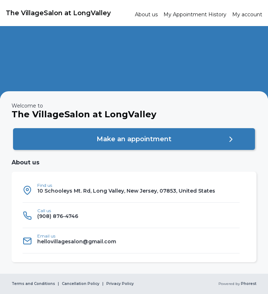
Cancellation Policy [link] (80, 284)
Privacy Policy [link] (120, 284)
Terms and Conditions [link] (33, 284)
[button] (134, 139)
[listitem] (131, 190)
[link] (67, 13)
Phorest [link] (248, 284)
